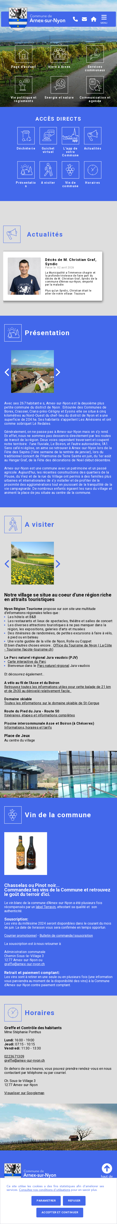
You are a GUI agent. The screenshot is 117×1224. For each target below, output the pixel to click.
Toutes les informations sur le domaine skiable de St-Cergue (51, 703)
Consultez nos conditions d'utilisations (44, 1190)
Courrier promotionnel (20, 936)
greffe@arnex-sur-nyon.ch (24, 964)
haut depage (107, 1172)
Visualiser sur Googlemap (24, 1093)
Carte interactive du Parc (27, 662)
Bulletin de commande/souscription (66, 936)
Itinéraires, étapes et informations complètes (39, 715)
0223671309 (14, 1056)
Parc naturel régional (53, 666)
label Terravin (46, 907)
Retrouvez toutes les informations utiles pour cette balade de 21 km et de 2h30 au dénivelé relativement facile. (57, 689)
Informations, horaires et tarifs (28, 727)
